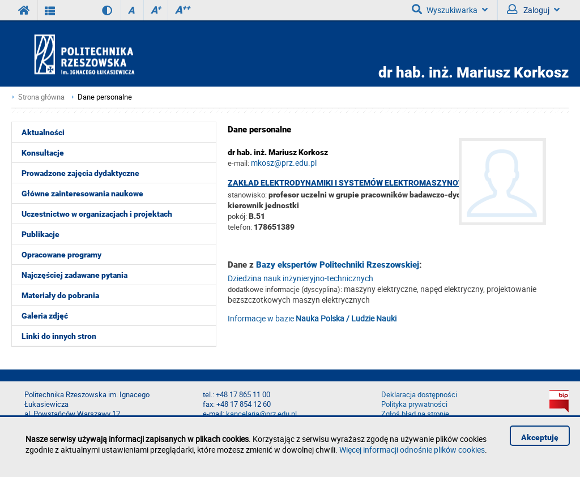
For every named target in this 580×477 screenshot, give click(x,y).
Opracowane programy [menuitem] (61, 254)
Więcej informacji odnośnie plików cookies (412, 449)
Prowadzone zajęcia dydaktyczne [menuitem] (80, 173)
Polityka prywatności (414, 404)
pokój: (238, 216)
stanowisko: (247, 195)
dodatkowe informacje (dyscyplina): (285, 289)
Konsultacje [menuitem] (43, 152)
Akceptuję (539, 437)
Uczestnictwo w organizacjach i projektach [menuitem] (97, 213)
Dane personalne (105, 97)
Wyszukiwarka (450, 9)
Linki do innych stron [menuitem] (59, 336)
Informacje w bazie (312, 318)
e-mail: (238, 163)
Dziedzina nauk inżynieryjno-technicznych (300, 278)
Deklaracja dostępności (419, 394)
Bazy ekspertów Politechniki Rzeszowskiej (337, 265)
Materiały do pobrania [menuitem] (60, 295)
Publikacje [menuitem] (40, 234)
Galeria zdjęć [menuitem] (45, 315)
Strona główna (41, 97)
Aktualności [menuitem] (43, 132)
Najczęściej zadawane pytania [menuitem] (74, 275)
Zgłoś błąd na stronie (415, 414)
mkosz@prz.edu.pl (284, 162)
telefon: (240, 227)
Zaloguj (533, 9)
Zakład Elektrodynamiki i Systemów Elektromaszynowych (354, 182)
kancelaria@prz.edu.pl (261, 414)
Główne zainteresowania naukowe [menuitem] (82, 193)
